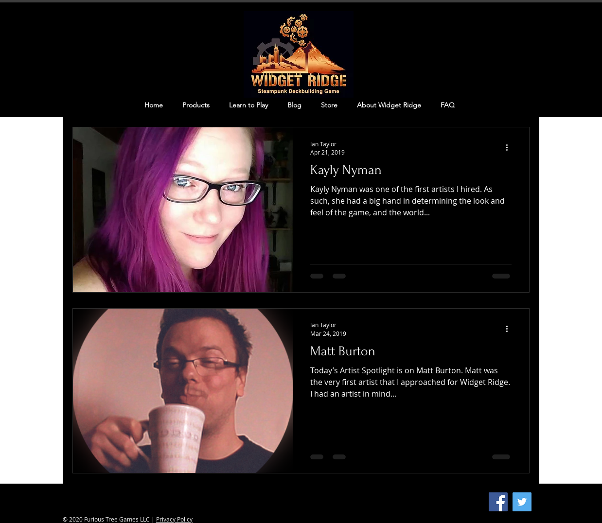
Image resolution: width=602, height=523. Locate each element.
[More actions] (510, 148)
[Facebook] (498, 501)
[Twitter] (522, 501)
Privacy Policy (174, 519)
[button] (196, 105)
